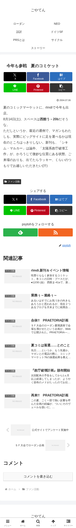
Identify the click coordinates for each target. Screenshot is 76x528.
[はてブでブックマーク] (61, 76)
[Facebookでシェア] (38, 76)
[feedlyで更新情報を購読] (20, 232)
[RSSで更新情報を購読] (55, 232)
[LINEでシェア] (15, 87)
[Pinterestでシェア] (38, 87)
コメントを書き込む (38, 476)
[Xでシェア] (15, 76)
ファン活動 (12, 181)
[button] (61, 87)
